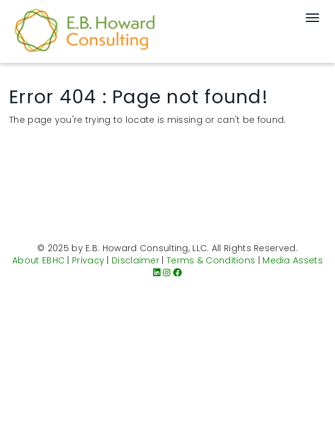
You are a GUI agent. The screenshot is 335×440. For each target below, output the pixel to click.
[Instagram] (166, 272)
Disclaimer (135, 260)
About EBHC (38, 260)
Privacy (88, 260)
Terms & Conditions (211, 260)
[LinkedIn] (156, 272)
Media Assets (292, 260)
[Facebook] (177, 272)
